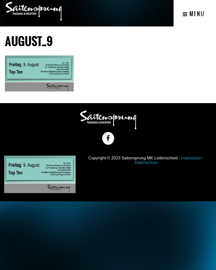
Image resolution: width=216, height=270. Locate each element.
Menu (194, 14)
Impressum (191, 158)
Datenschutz (145, 162)
